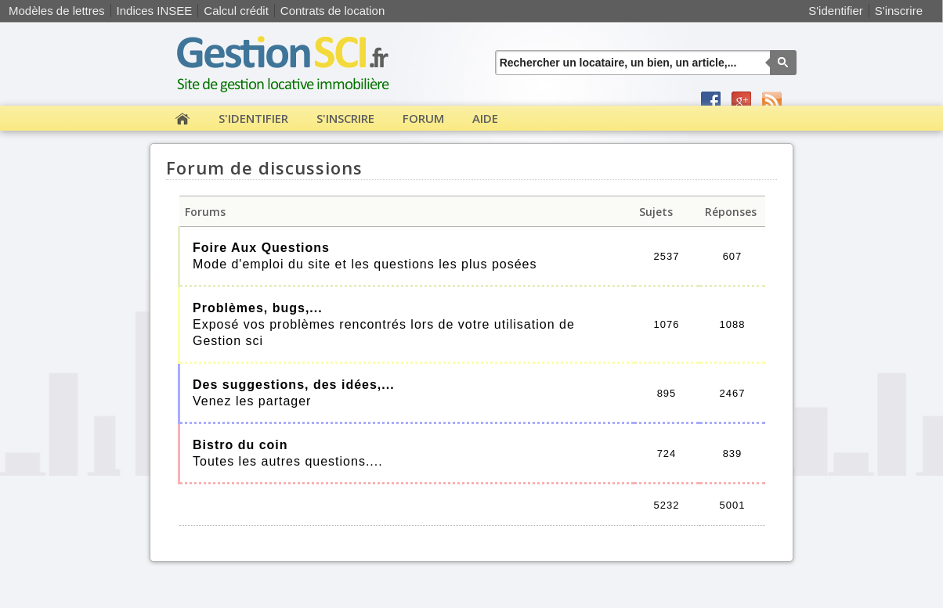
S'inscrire (899, 10)
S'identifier (835, 10)
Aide (485, 118)
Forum (423, 118)
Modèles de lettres (57, 10)
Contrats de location (332, 10)
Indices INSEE (155, 10)
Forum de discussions (264, 167)
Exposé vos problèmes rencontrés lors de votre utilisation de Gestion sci (384, 324)
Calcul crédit (236, 10)
